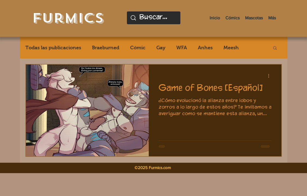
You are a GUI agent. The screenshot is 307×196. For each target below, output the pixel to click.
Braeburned (105, 47)
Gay (160, 47)
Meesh (231, 47)
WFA (181, 47)
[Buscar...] (154, 17)
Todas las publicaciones (53, 47)
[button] (275, 48)
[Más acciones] (270, 75)
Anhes (205, 47)
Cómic (137, 47)
